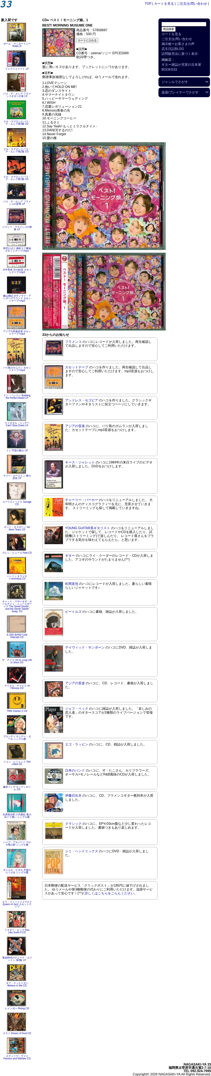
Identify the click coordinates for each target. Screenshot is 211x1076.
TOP (148, 3)
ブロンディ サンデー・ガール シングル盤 (17, 737)
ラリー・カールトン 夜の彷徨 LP (17, 477)
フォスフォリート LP (17, 68)
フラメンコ (73, 341)
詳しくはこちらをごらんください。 (111, 893)
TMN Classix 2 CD (17, 711)
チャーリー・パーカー (81, 500)
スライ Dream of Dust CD (17, 1033)
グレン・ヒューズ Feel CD (17, 552)
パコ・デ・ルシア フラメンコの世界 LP (17, 202)
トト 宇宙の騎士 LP (17, 450)
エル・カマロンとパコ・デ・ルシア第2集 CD (17, 150)
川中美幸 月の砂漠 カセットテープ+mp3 (17, 271)
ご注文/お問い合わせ (192, 3)
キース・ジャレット (80, 462)
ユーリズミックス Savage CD (16, 503)
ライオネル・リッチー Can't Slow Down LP (17, 424)
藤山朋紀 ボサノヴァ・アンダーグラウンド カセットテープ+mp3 (17, 298)
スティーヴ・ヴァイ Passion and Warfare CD (16, 1057)
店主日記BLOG (173, 49)
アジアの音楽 (75, 426)
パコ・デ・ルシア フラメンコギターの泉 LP (17, 95)
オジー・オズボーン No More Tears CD (17, 528)
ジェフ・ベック (76, 708)
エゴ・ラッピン (76, 744)
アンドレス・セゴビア (81, 400)
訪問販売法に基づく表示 (180, 53)
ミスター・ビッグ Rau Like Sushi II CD (17, 931)
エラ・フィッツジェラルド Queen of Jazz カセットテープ (17, 904)
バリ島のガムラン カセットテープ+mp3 (17, 369)
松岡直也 (71, 583)
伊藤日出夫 (73, 795)
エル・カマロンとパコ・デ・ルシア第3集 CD (17, 122)
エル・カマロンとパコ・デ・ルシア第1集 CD (17, 178)
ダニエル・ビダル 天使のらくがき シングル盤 (17, 871)
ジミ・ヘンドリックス (81, 851)
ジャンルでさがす (175, 82)
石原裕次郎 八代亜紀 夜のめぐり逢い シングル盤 (17, 815)
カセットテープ (76, 367)
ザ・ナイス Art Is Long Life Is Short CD (17, 661)
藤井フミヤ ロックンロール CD (17, 788)
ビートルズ (73, 611)
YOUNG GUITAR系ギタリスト (87, 528)
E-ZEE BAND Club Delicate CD (17, 636)
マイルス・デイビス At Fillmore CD (17, 687)
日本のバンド (75, 770)
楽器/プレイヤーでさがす (180, 92)
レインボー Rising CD (17, 1008)
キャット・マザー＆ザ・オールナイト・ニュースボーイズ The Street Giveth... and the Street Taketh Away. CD (17, 606)
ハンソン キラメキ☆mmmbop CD (17, 577)
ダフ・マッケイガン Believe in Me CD (17, 984)
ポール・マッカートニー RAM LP (17, 45)
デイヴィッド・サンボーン (85, 647)
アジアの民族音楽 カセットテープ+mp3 (17, 332)
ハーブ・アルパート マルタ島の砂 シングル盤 (17, 843)
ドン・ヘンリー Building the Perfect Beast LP (17, 396)
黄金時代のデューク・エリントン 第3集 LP (17, 959)
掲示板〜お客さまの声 (178, 44)
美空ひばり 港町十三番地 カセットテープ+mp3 (17, 249)
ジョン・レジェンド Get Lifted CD (17, 763)
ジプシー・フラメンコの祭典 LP (17, 228)
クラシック (73, 823)
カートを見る (164, 3)
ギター (70, 555)
